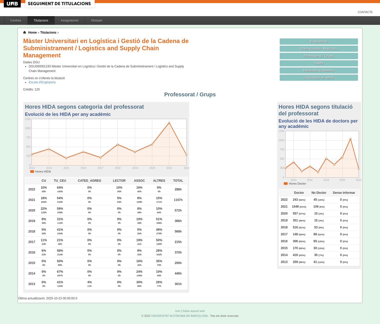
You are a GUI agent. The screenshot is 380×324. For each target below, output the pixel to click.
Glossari (96, 20)
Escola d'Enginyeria (42, 82)
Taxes (318, 63)
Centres (15, 20)
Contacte (365, 12)
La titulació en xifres (319, 77)
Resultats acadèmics (318, 70)
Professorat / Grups (318, 56)
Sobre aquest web (193, 310)
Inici (177, 310)
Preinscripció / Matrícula (319, 48)
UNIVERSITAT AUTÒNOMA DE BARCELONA (179, 315)
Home (32, 32)
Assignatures (70, 20)
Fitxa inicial (318, 41)
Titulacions (41, 20)
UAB (12, 3)
